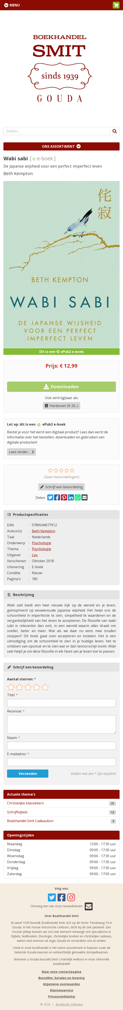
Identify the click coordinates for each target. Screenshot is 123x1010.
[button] (116, 5)
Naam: (12, 737)
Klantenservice (61, 990)
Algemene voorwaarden (61, 984)
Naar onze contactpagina (61, 972)
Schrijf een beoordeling (61, 487)
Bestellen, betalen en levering (61, 978)
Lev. (35, 555)
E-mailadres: (17, 754)
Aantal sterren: (20, 679)
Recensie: (14, 711)
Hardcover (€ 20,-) (61, 405)
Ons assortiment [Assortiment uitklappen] (58, 146)
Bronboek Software (69, 1004)
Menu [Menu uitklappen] (15, 5)
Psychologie (41, 543)
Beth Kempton (43, 531)
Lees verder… (21, 452)
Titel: (11, 695)
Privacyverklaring (61, 996)
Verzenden (28, 773)
